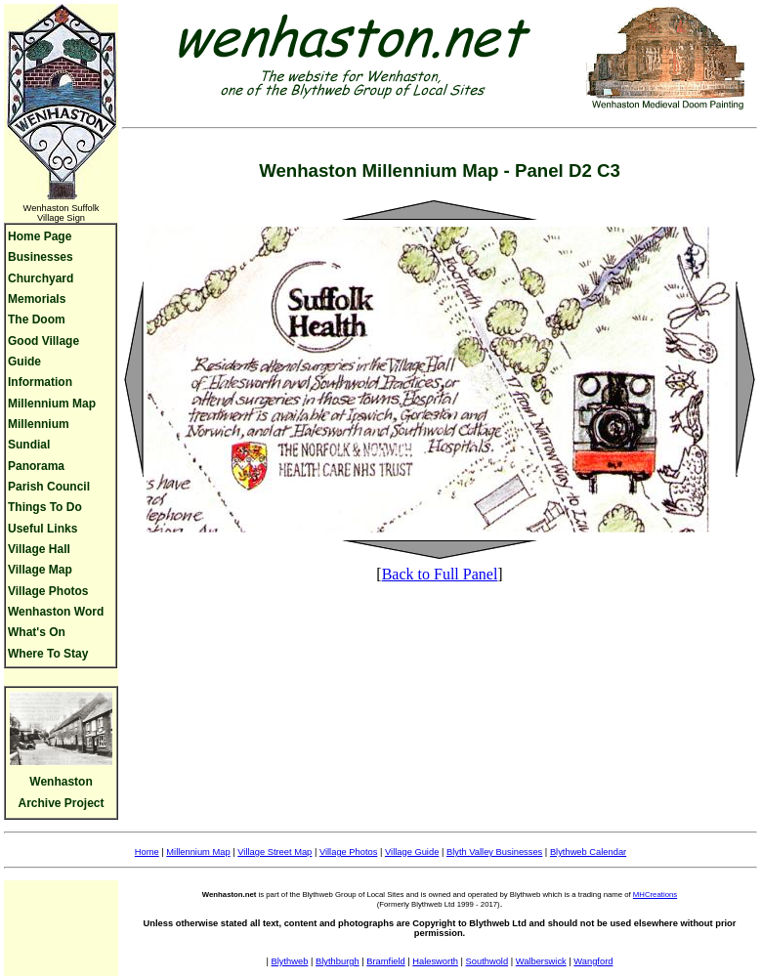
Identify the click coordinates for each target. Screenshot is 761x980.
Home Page (39, 236)
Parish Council (49, 486)
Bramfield (385, 961)
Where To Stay (48, 653)
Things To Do (45, 507)
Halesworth (435, 961)
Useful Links (42, 528)
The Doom (36, 319)
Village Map (40, 569)
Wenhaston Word (56, 611)
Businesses (40, 257)
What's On (36, 632)
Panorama (36, 466)
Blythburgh (337, 961)
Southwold (487, 961)
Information (40, 382)
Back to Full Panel (440, 574)
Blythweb (290, 961)
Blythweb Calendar (588, 852)
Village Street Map (274, 852)
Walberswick (541, 961)
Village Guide (412, 852)
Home (147, 852)
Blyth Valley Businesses (494, 852)
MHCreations (655, 894)
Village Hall (39, 549)
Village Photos (48, 591)
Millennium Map (52, 403)
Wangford (593, 961)
